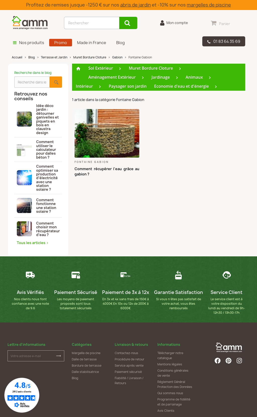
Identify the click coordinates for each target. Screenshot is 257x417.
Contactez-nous (126, 353)
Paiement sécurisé (128, 372)
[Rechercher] (91, 23)
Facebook (218, 361)
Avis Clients (165, 410)
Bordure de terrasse (86, 365)
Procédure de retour (129, 359)
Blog (75, 378)
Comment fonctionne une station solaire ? (36, 205)
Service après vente (129, 365)
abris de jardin (135, 5)
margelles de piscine (209, 5)
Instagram (240, 361)
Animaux (194, 77)
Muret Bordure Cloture (151, 68)
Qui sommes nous (170, 393)
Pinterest (229, 361)
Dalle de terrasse (84, 359)
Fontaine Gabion (92, 162)
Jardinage (161, 77)
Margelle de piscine (86, 353)
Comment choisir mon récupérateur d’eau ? (38, 229)
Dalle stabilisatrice (85, 372)
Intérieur (84, 86)
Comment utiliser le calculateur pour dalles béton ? (36, 149)
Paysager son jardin (128, 86)
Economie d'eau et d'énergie (181, 86)
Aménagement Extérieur (112, 77)
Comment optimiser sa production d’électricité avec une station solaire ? (37, 177)
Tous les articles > (32, 243)
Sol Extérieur (100, 68)
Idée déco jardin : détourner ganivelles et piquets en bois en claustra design (38, 119)
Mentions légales (169, 364)
